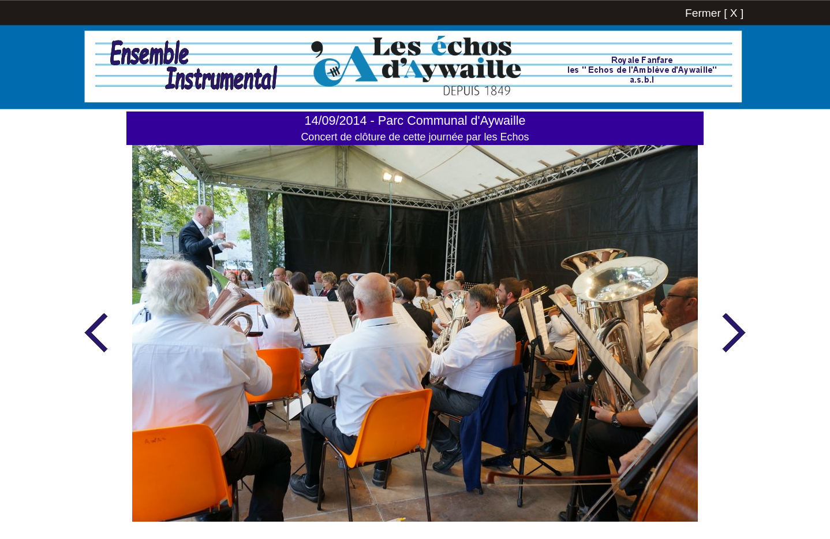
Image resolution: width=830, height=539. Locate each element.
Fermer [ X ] (714, 13)
